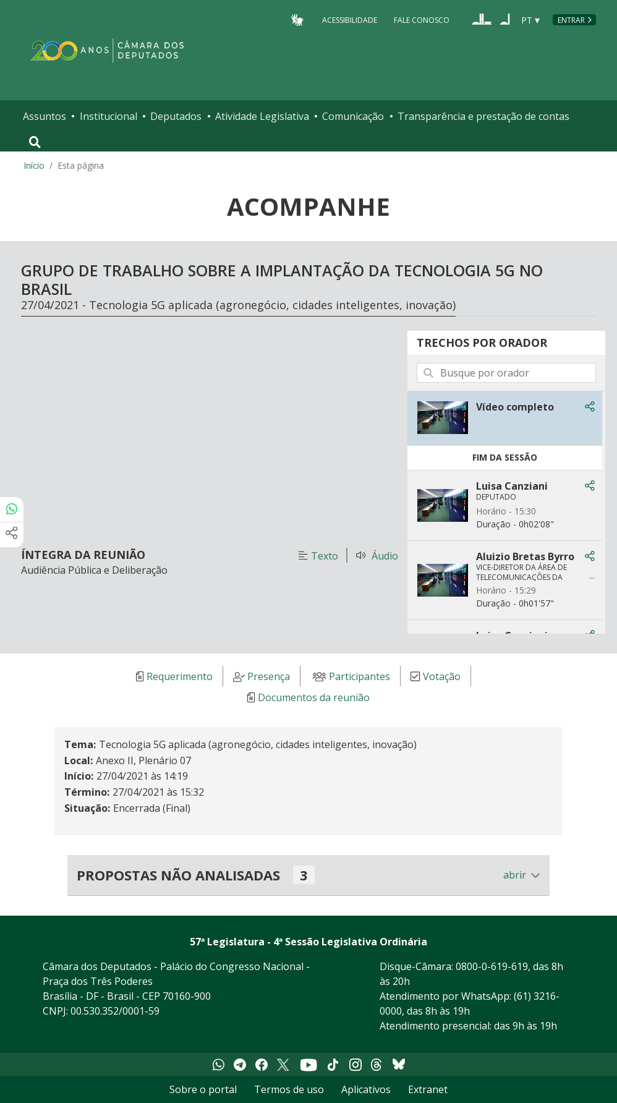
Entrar (571, 20)
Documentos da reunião (314, 697)
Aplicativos (366, 1089)
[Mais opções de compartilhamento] (11, 534)
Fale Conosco (421, 19)
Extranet (428, 1089)
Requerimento (180, 676)
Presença (268, 676)
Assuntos (44, 116)
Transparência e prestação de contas (483, 116)
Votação (442, 676)
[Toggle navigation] (35, 142)
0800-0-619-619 (492, 966)
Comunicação (353, 116)
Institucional (108, 116)
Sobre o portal (203, 1089)
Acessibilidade (349, 19)
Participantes (359, 676)
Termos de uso (289, 1089)
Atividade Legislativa (262, 116)
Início (34, 165)
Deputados (176, 116)
